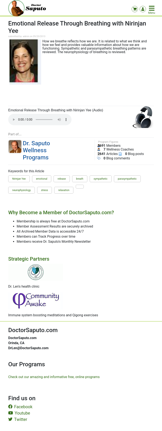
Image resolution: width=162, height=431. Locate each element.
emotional (41, 178)
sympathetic (101, 178)
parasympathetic (127, 178)
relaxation (63, 190)
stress (44, 190)
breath (79, 178)
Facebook (20, 406)
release (62, 178)
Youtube (19, 413)
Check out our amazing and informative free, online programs (54, 377)
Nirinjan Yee (19, 178)
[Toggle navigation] (152, 8)
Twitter (17, 419)
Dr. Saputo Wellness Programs (36, 150)
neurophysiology (21, 190)
